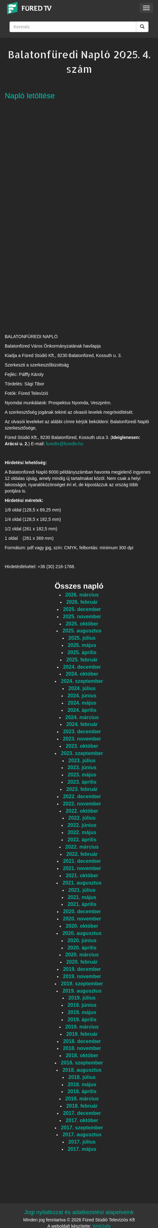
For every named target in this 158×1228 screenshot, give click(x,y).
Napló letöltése (30, 95)
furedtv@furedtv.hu (64, 443)
